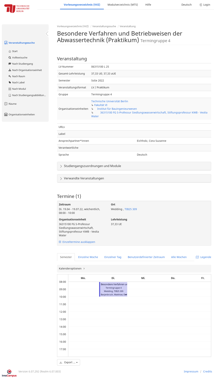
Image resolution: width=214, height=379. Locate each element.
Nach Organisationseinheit (25, 70)
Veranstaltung (128, 26)
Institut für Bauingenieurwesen (117, 108)
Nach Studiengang (20, 63)
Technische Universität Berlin (109, 101)
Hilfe (148, 4)
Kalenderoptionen (70, 268)
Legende (203, 257)
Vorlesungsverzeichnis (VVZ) (82, 4)
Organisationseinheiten (19, 114)
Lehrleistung (119, 219)
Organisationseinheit (72, 219)
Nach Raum (16, 76)
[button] (126, 294)
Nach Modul (17, 88)
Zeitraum (65, 204)
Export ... (68, 362)
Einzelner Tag (112, 257)
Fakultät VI (100, 105)
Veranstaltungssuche (19, 42)
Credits (207, 371)
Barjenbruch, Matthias (112, 294)
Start (13, 51)
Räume (10, 103)
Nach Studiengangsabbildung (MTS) (28, 95)
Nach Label (16, 82)
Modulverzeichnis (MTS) (123, 4)
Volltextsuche (17, 57)
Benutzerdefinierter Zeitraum (146, 257)
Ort (113, 204)
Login (204, 4)
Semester (66, 257)
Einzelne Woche (88, 257)
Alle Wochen (179, 257)
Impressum (191, 371)
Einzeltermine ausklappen (77, 242)
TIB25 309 (130, 209)
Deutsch (186, 4)
